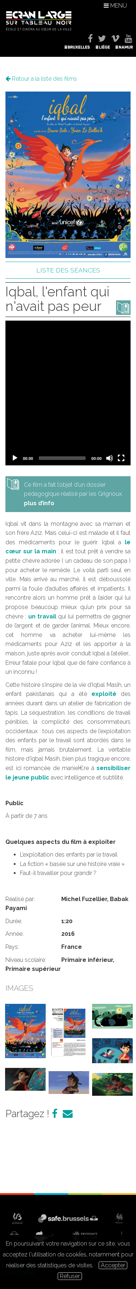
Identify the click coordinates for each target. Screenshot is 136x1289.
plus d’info (39, 503)
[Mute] (109, 458)
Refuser (70, 1276)
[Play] (14, 458)
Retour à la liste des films (41, 78)
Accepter (113, 1265)
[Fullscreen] (121, 458)
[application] (68, 393)
